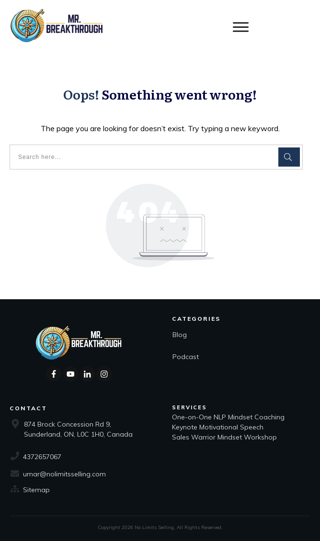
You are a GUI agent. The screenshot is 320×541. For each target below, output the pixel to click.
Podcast (185, 356)
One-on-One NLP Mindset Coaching (229, 417)
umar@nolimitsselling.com (64, 474)
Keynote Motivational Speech (218, 427)
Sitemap (36, 489)
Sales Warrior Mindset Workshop (224, 437)
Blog (179, 334)
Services (189, 407)
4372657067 (42, 456)
